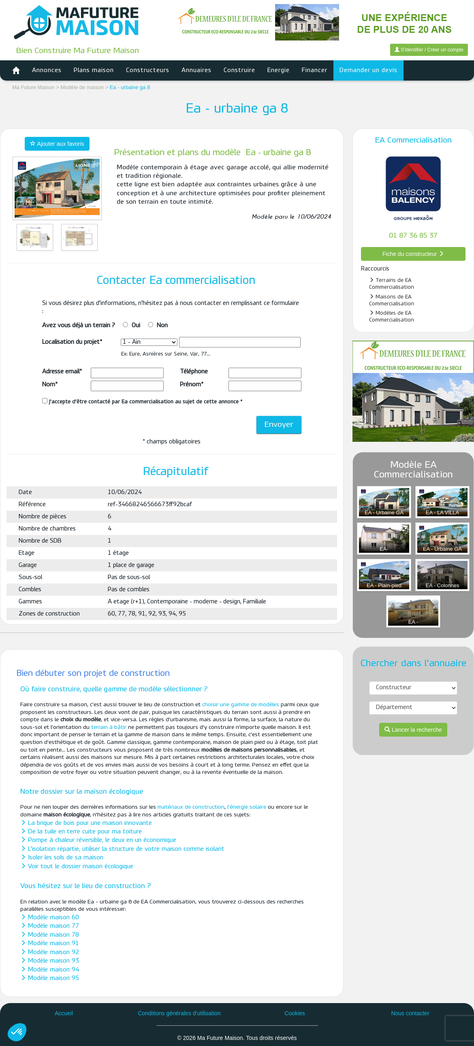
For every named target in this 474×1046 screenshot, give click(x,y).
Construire (239, 70)
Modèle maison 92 (49, 952)
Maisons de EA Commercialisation (391, 300)
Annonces (47, 70)
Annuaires (196, 70)
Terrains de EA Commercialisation (391, 283)
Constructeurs (147, 70)
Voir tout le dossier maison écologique (76, 866)
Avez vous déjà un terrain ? (78, 325)
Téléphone (194, 372)
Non (162, 325)
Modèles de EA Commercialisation (391, 316)
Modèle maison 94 (49, 970)
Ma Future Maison (33, 87)
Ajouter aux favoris (57, 144)
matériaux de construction (191, 807)
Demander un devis (368, 70)
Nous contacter (410, 1013)
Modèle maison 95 (49, 978)
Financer (314, 70)
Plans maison (94, 70)
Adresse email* (62, 372)
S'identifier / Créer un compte (429, 50)
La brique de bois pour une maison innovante (86, 823)
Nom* (50, 385)
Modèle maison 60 (49, 917)
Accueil (64, 1013)
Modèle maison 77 (49, 926)
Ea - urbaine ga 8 (130, 87)
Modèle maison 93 (49, 961)
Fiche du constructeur (413, 254)
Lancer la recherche (413, 729)
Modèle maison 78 (49, 935)
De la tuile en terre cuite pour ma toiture (81, 832)
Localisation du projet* (72, 342)
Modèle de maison (82, 87)
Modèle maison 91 (49, 943)
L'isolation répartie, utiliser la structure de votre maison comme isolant (122, 849)
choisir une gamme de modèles (240, 704)
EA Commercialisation (413, 140)
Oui (136, 325)
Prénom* (191, 385)
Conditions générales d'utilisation (179, 1013)
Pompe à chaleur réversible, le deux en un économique (98, 840)
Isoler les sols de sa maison (61, 858)
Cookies (294, 1013)
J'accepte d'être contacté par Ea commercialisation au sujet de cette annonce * (142, 401)
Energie (278, 70)
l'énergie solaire (246, 807)
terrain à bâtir (108, 727)
